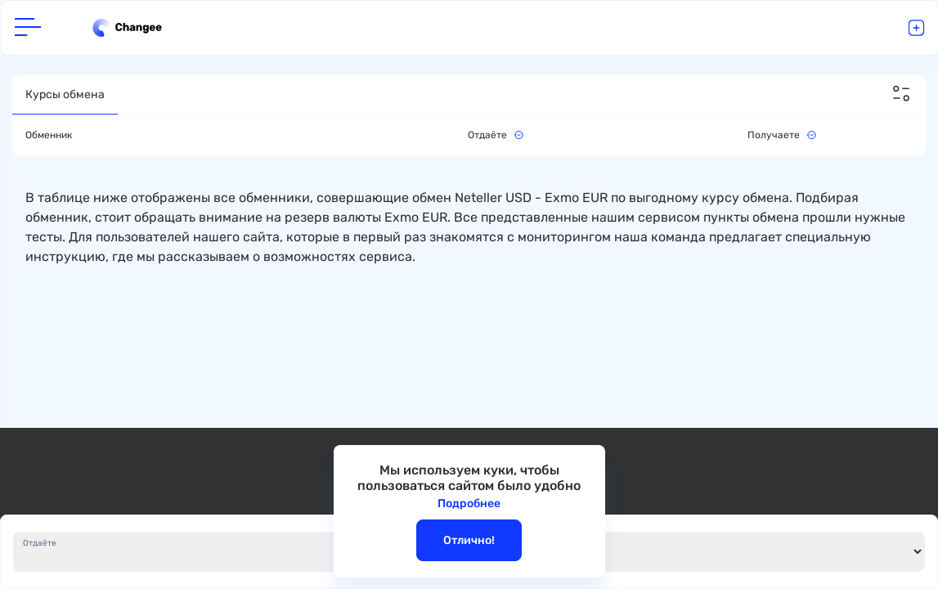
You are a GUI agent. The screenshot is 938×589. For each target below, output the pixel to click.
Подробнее (469, 503)
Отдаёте (39, 543)
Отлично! (469, 540)
